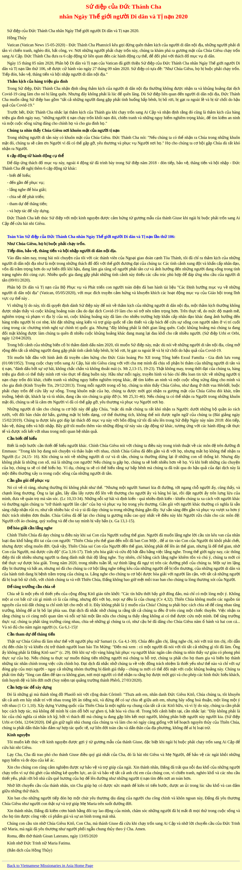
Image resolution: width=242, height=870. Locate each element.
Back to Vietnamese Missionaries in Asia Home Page (50, 865)
